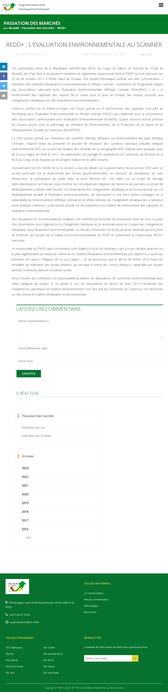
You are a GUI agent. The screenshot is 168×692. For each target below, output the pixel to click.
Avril (28, 537)
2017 (25, 520)
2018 (25, 512)
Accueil (14, 28)
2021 (25, 485)
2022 (25, 477)
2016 (25, 529)
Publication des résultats (36, 435)
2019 (25, 503)
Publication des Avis (33, 427)
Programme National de (34, 7)
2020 (25, 494)
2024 (25, 468)
